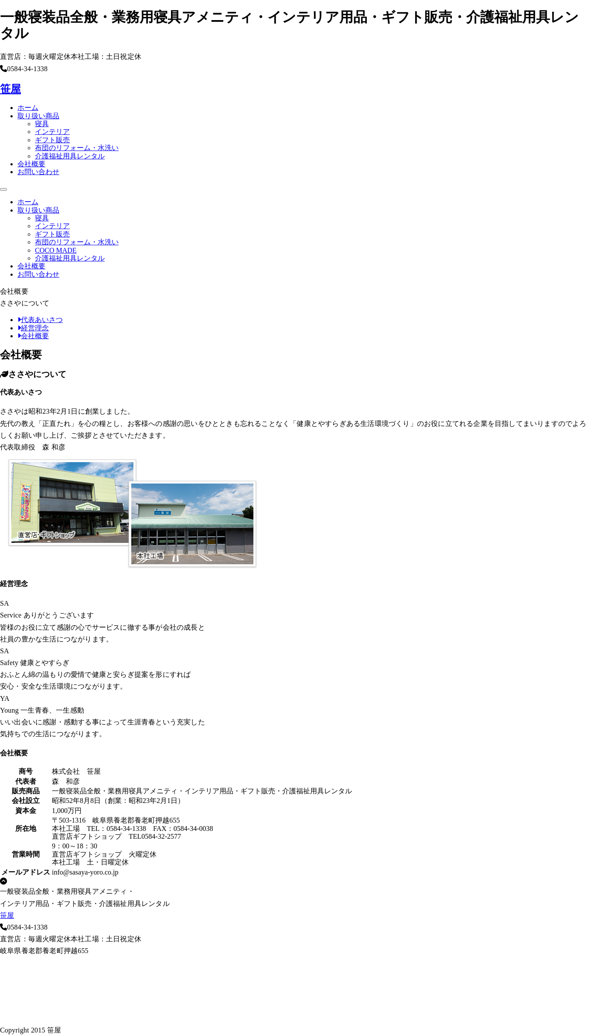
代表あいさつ (40, 319)
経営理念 (33, 328)
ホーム (27, 107)
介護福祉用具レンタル (70, 156)
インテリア (52, 131)
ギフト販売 (52, 140)
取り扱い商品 (38, 116)
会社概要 (31, 164)
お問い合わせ (38, 171)
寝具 (42, 123)
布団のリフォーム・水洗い (77, 147)
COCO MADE (56, 250)
